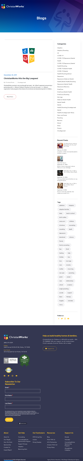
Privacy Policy (51, 447)
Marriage (59, 97)
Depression (60, 76)
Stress (59, 125)
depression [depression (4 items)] (62, 233)
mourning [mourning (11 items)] (70, 269)
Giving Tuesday (37, 442)
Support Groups (22, 444)
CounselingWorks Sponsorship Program (24, 440)
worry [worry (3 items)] (60, 304)
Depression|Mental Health (64, 84)
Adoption (59, 48)
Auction (35, 439)
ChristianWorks (7, 459)
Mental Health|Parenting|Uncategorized (66, 106)
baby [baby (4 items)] (60, 213)
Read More (10, 96)
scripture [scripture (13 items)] (69, 285)
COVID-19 (60, 55)
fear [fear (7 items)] (60, 249)
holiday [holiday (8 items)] (61, 257)
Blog (48, 437)
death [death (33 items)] (70, 229)
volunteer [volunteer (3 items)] (70, 300)
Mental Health (61, 102)
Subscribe (9, 419)
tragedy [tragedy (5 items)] (61, 300)
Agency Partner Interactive (53, 459)
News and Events (62, 115)
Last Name (8, 403)
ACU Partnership (52, 442)
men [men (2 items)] (60, 265)
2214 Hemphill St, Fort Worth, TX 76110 (15, 351)
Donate (67, 437)
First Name (8, 395)
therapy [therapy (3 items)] (69, 296)
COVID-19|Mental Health (64, 68)
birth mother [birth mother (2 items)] (62, 217)
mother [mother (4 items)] (61, 269)
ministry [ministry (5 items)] (68, 265)
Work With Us (51, 439)
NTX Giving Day (37, 437)
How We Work (8, 442)
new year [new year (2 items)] (61, 273)
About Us (6, 437)
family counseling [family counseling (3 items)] (64, 245)
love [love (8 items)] (60, 261)
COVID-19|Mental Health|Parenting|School (64, 72)
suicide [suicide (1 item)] (61, 292)
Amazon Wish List (52, 445)
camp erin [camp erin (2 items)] (62, 221)
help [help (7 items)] (69, 253)
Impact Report (8, 450)
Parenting (60, 118)
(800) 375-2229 (8, 342)
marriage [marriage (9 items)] (68, 261)
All (58, 53)
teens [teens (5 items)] (60, 296)
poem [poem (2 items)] (61, 277)
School (59, 123)
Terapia (59, 128)
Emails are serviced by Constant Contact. (13, 415)
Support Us (51, 348)
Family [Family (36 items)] (61, 241)
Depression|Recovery (63, 86)
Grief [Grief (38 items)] (67, 249)
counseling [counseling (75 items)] (72, 225)
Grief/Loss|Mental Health (64, 92)
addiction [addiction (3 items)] (62, 205)
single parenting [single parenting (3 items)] (63, 289)
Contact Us (7, 447)
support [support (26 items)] (70, 292)
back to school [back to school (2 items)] (70, 213)
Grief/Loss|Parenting (63, 94)
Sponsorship (7, 445)
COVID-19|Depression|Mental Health (66, 59)
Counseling (21, 437)
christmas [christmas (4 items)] (62, 225)
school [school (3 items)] (61, 285)
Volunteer (67, 439)
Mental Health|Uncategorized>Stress (65, 111)
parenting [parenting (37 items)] (71, 273)
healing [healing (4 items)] (61, 253)
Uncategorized (22, 82)
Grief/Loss (60, 89)
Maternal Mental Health (64, 99)
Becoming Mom (22, 449)
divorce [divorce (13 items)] (71, 237)
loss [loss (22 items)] (69, 257)
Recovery (59, 120)
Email (7, 387)
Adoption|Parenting (62, 50)
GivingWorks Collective (68, 449)
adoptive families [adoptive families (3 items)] (64, 209)
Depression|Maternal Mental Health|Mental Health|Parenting (66, 80)
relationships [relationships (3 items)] (69, 281)
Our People (7, 439)
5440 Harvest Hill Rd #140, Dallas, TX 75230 (17, 347)
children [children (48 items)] (71, 221)
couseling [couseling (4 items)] (62, 229)
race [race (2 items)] (60, 281)
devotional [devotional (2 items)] (62, 237)
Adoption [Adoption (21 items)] (71, 205)
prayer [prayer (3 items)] (69, 277)
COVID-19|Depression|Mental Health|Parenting (66, 65)
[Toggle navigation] (81, 6)
